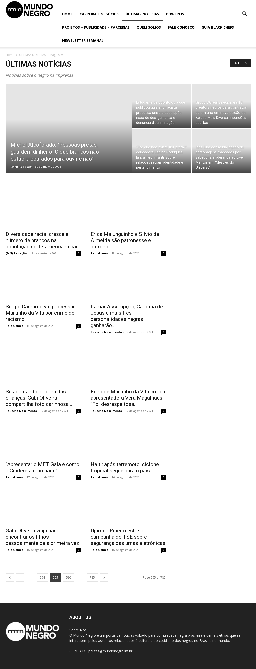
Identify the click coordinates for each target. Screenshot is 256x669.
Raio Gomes (99, 253)
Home (67, 14)
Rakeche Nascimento (106, 332)
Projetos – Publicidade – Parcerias (96, 27)
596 (68, 577)
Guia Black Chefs (218, 27)
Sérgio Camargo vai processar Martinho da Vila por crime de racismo (40, 313)
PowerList (176, 14)
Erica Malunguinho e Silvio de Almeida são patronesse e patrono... (125, 240)
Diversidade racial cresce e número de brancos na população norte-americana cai (41, 240)
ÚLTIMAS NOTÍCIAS (142, 14)
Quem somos (149, 27)
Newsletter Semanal (83, 40)
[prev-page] (10, 577)
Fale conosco (181, 27)
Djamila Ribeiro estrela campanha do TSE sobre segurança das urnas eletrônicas (128, 537)
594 (42, 577)
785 (92, 577)
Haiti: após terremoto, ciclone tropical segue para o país (125, 467)
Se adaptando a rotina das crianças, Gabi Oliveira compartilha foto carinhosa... (39, 398)
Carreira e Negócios (99, 14)
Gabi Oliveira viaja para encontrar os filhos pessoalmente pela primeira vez (42, 537)
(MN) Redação (21, 166)
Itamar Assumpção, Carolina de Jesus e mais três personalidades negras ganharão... (127, 316)
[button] (245, 14)
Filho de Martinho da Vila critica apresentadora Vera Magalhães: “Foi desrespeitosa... (128, 398)
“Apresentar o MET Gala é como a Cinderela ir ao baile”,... (42, 467)
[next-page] (104, 577)
